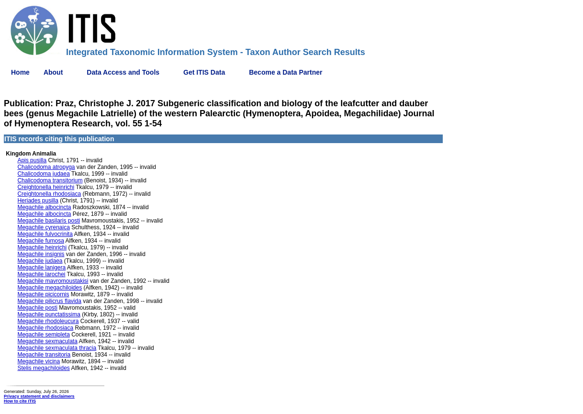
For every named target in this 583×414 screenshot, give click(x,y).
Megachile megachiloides (49, 287)
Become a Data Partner (285, 72)
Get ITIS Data (204, 72)
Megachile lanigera (41, 267)
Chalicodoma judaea (43, 173)
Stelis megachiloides (43, 368)
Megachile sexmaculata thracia (56, 348)
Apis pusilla (31, 160)
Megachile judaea (39, 260)
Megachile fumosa (40, 240)
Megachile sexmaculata (47, 341)
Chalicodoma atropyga (46, 167)
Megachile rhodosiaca (45, 327)
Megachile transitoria (43, 354)
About (53, 72)
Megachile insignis (40, 254)
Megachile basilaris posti (48, 220)
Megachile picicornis (43, 294)
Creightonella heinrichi (45, 187)
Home (20, 72)
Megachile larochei (41, 274)
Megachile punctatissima (48, 314)
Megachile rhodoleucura (47, 321)
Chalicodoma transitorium (49, 180)
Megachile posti (37, 307)
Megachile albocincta (44, 207)
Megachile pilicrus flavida (49, 301)
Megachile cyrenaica (43, 227)
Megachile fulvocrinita (44, 234)
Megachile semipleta (43, 334)
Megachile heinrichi (42, 247)
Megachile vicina (38, 361)
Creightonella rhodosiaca (49, 193)
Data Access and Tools (123, 72)
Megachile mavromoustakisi (52, 281)
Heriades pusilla (37, 200)
